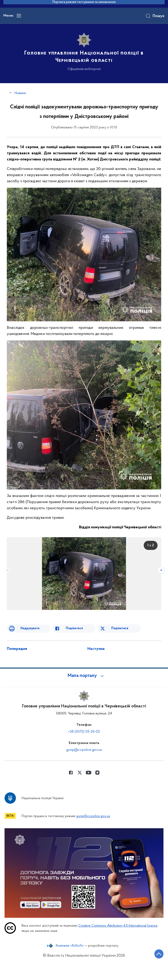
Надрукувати (30, 628)
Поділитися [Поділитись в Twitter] (119, 628)
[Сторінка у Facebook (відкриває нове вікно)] (71, 772)
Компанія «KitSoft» (70, 946)
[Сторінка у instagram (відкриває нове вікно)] (97, 772)
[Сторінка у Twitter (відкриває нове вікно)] (79, 772)
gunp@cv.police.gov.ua (84, 750)
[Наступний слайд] (161, 570)
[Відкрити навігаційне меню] (19, 15)
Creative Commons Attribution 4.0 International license (117, 926)
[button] (84, 676)
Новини (20, 93)
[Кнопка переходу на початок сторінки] (158, 953)
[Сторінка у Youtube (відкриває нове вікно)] (88, 772)
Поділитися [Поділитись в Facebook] (74, 628)
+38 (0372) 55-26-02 (84, 731)
